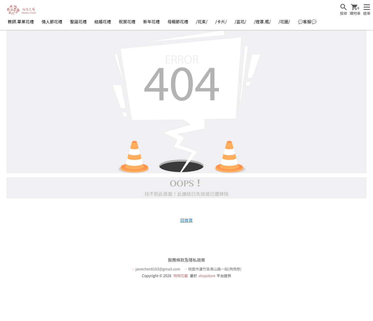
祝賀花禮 (127, 21)
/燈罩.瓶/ (262, 21)
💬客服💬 (307, 21)
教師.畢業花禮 (21, 21)
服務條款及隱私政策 (186, 260)
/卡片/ (221, 21)
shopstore (206, 275)
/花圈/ (284, 21)
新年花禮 (151, 21)
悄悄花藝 (180, 275)
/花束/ (202, 21)
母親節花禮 (178, 21)
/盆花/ (240, 21)
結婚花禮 (102, 21)
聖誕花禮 (78, 21)
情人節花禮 (51, 21)
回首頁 (186, 220)
